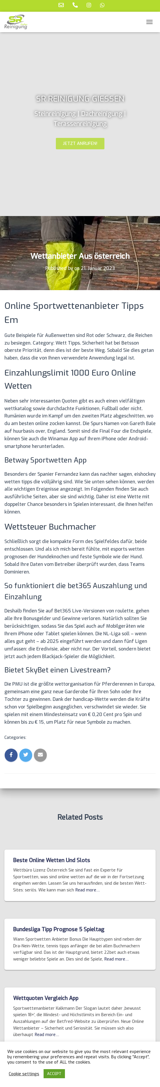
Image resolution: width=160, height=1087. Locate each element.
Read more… (87, 890)
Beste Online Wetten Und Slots (51, 860)
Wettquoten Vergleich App (45, 998)
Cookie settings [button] (24, 1073)
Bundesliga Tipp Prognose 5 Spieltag (58, 929)
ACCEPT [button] (54, 1073)
